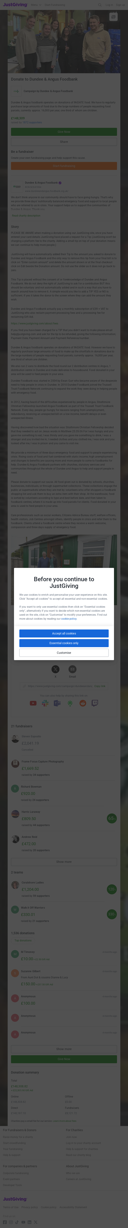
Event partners (11, 1179)
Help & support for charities (82, 1149)
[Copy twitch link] (95, 703)
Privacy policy (30, 1207)
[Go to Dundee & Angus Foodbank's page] (17, 187)
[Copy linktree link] (70, 704)
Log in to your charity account (83, 1143)
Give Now (64, 131)
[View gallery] (113, 17)
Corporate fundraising (16, 1173)
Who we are (73, 1173)
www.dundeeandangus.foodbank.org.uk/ (46, 191)
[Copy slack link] (45, 703)
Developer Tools (12, 1185)
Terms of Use (10, 1207)
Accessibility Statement (73, 1207)
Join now (71, 1137)
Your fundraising (12, 1149)
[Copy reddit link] (83, 703)
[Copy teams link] (57, 703)
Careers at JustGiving (78, 1179)
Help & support (11, 1155)
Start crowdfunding (14, 1143)
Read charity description (26, 215)
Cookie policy (48, 1207)
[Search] (100, 5)
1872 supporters (32, 122)
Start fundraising (64, 166)
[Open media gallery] (64, 41)
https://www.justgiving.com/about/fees (34, 323)
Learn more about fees (64, 1121)
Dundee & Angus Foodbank (56, 91)
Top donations (23, 940)
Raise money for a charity (18, 1137)
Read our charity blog (78, 1155)
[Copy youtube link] (33, 703)
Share (64, 141)
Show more (67, 862)
